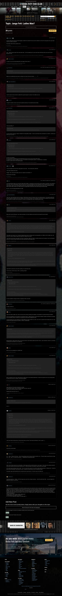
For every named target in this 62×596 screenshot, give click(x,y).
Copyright (24, 592)
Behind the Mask (21, 579)
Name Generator (34, 563)
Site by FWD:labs (41, 592)
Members (33, 562)
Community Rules (20, 592)
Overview (7, 16)
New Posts (12, 16)
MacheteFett (9, 485)
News (32, 6)
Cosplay (7, 576)
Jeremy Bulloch (34, 580)
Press (46, 562)
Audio (19, 563)
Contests (33, 561)
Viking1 (9, 312)
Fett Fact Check (21, 575)
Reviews (7, 568)
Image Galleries (21, 561)
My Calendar (34, 569)
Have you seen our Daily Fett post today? (31, 1)
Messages (33, 565)
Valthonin (9, 245)
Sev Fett (9, 50)
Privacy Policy (29, 592)
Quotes (20, 584)
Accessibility (33, 592)
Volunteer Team (47, 560)
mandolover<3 (10, 453)
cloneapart (9, 462)
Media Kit (46, 561)
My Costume (7, 573)
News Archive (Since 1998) (22, 571)
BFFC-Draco (9, 304)
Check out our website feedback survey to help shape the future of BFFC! (31, 586)
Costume (20, 6)
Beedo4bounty (10, 397)
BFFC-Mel (9, 38)
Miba (8, 181)
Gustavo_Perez (10, 277)
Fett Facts (20, 581)
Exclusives (20, 572)
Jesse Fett (9, 100)
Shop (46, 564)
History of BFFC (47, 563)
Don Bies (33, 572)
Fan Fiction (20, 566)
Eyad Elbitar (33, 577)
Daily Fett (20, 560)
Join (7, 517)
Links (33, 564)
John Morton (34, 573)
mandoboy (9, 446)
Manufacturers (8, 566)
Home (12, 6)
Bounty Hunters (8, 19)
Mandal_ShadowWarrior (11, 81)
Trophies (33, 566)
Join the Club (49, 540)
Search (33, 16)
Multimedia (28, 6)
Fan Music (20, 562)
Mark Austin (33, 574)
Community (41, 6)
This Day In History (21, 580)
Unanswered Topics (18, 16)
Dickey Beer (33, 575)
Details (7, 575)
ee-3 (8, 384)
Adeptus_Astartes (10, 59)
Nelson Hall (33, 578)
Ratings (7, 567)
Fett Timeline (20, 583)
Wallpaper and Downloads (22, 568)
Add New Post (53, 30)
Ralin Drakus (9, 67)
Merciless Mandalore (10, 194)
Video (19, 565)
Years (6, 569)
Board (24, 6)
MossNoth (9, 410)
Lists (6, 565)
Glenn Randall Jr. (34, 576)
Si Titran (9, 220)
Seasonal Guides (21, 576)
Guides (20, 573)
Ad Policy (37, 592)
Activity (33, 560)
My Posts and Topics (27, 16)
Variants (7, 574)
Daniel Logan (34, 571)
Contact (46, 565)
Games (20, 567)
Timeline (7, 570)
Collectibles (16, 6)
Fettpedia (36, 6)
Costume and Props (34, 579)
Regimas (9, 140)
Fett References (21, 582)
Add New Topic (8, 17)
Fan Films (20, 564)
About (49, 6)
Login (7, 512)
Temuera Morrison (34, 570)
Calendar (45, 6)
